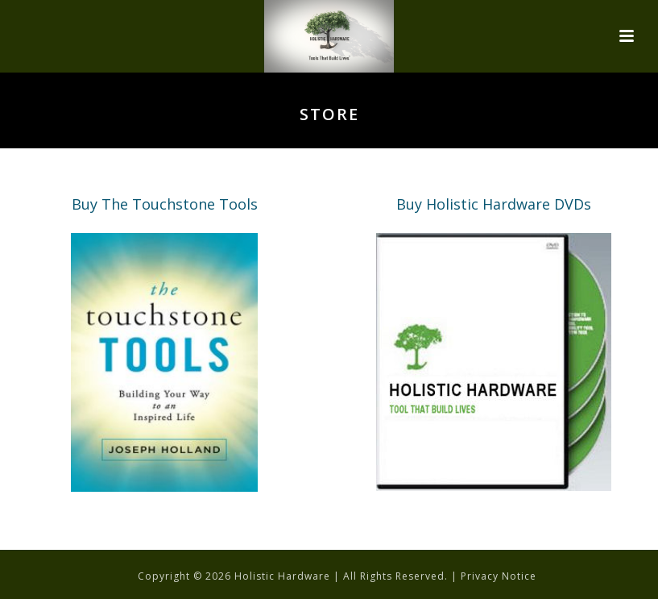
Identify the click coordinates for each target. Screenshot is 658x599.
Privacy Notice (498, 576)
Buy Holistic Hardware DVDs (493, 204)
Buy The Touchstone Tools (165, 204)
